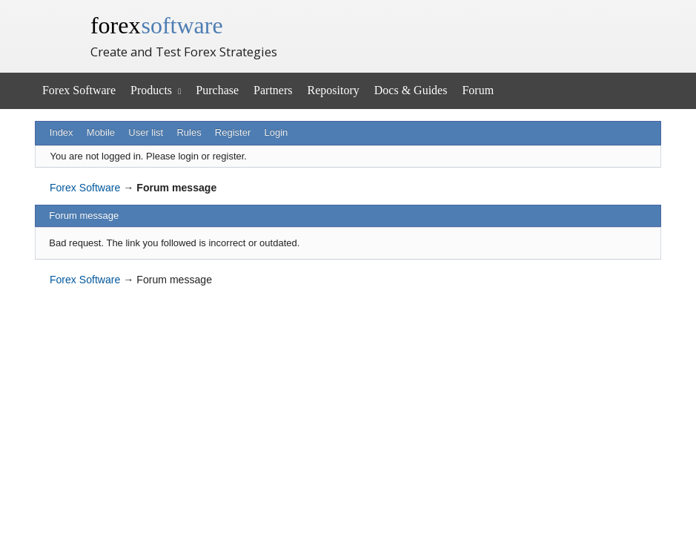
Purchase (217, 90)
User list (145, 132)
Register (233, 132)
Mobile (101, 132)
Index (61, 132)
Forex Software (79, 90)
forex (156, 25)
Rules (188, 132)
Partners (272, 90)
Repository (333, 90)
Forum (478, 90)
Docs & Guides (411, 90)
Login (276, 132)
